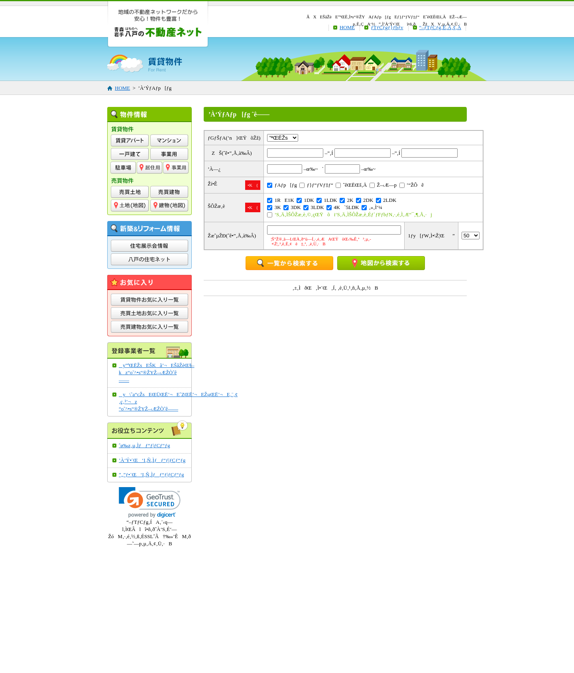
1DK (305, 200)
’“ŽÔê (411, 185)
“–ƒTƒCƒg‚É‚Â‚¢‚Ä (440, 27)
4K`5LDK (342, 207)
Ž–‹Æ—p (383, 185)
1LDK (326, 200)
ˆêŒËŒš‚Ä (351, 185)
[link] (150, 502)
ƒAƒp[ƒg (282, 185)
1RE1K (280, 200)
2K (346, 200)
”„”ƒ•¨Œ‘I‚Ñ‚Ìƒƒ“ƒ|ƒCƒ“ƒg (151, 475)
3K (274, 207)
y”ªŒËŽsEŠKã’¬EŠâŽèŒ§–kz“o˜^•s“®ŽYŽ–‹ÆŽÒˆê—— (153, 372)
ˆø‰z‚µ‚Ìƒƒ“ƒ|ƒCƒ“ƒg (144, 445)
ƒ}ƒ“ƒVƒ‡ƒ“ (316, 185)
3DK (292, 207)
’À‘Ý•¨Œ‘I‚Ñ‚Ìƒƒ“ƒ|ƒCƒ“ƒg (152, 460)
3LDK (313, 207)
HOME (347, 27)
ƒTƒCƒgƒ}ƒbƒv (387, 27)
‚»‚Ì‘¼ (372, 207)
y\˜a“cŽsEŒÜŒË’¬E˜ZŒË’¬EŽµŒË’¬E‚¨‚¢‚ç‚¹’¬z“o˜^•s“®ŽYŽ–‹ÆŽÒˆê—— (153, 401)
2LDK (386, 200)
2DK (364, 200)
